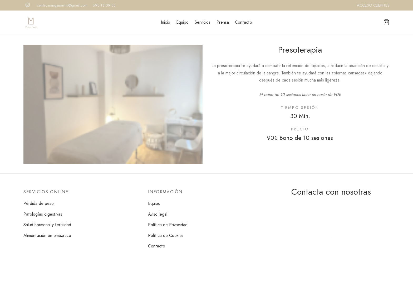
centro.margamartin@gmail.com (62, 5)
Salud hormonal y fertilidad (47, 225)
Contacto (243, 22)
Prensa (223, 22)
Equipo (182, 22)
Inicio (165, 22)
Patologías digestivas (42, 214)
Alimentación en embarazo (47, 235)
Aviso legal (157, 214)
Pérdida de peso (38, 203)
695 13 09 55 (104, 5)
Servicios (202, 22)
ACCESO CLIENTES (373, 5)
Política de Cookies (166, 235)
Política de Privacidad (168, 225)
